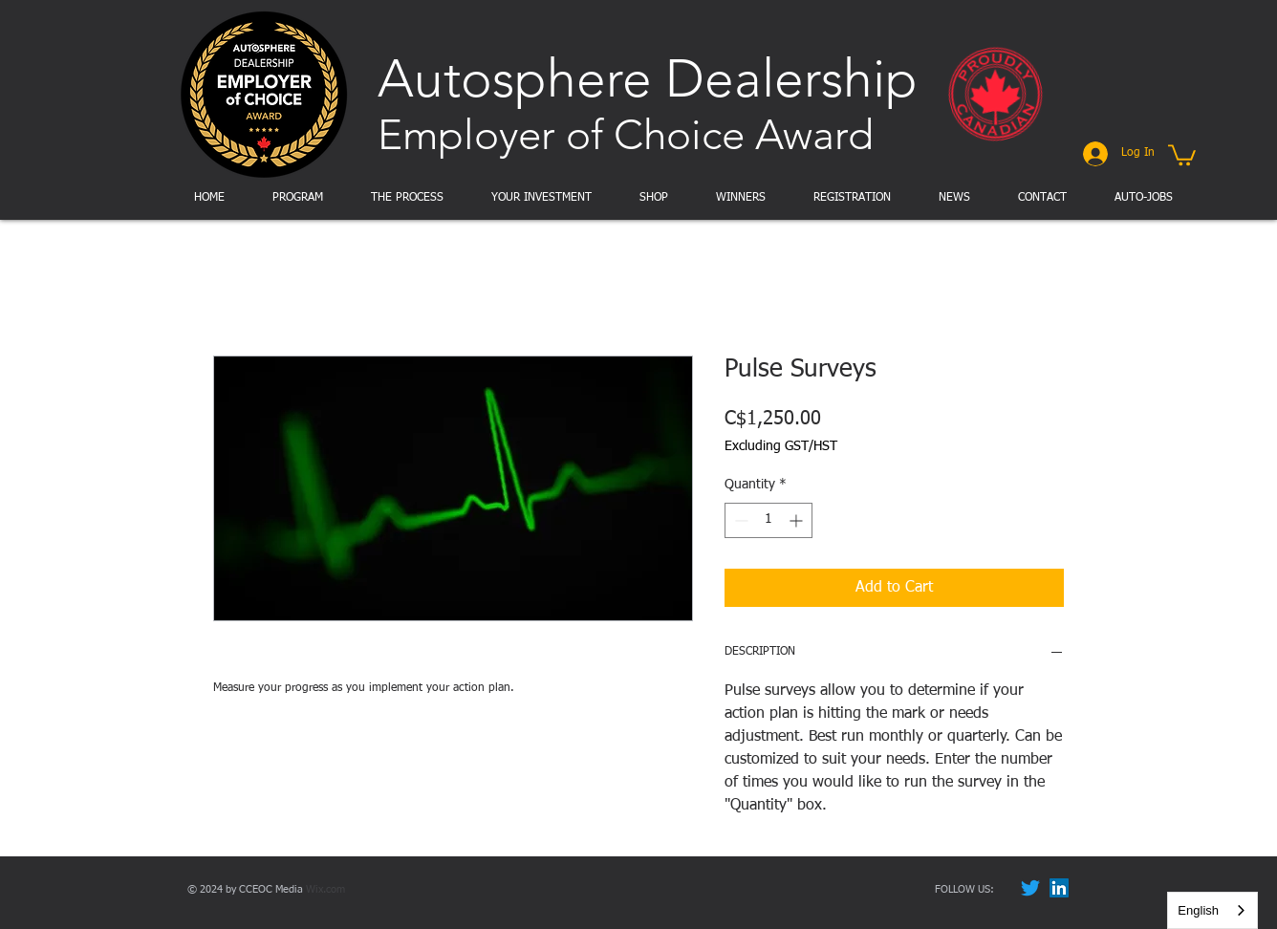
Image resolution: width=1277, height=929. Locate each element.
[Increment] (798, 520)
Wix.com (325, 889)
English (1198, 910)
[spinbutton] (768, 520)
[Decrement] (739, 520)
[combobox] (1212, 910)
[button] (1182, 153)
